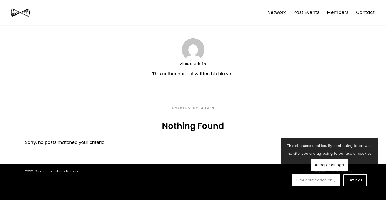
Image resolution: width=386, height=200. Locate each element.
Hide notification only (316, 180)
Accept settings (329, 164)
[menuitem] (277, 12)
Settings (355, 180)
